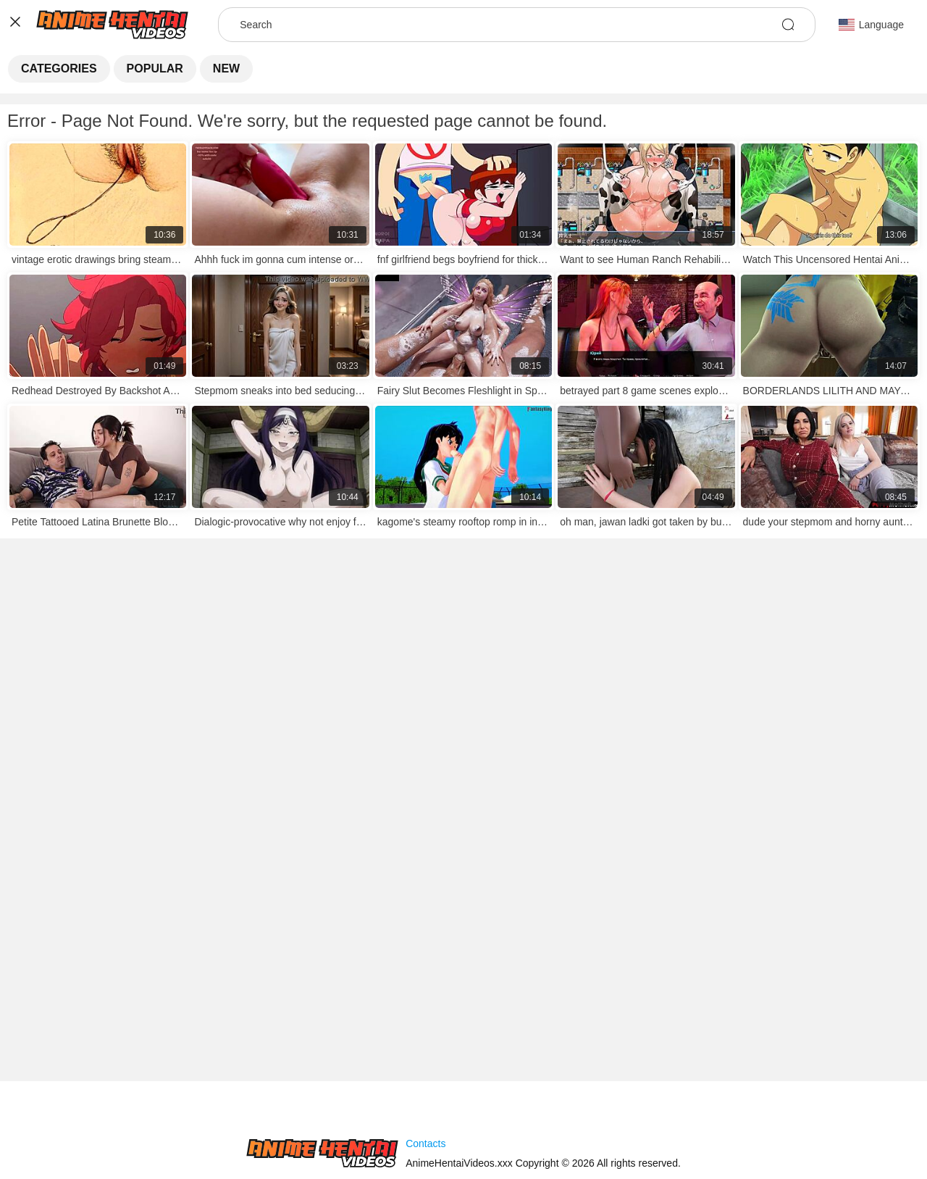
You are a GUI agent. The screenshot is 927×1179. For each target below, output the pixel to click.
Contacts (425, 1143)
